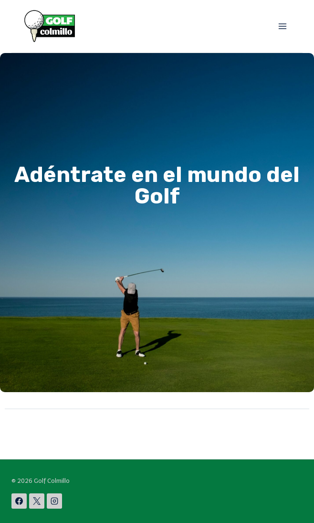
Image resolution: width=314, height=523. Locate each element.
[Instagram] (54, 501)
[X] (36, 501)
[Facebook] (19, 501)
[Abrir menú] (282, 26)
